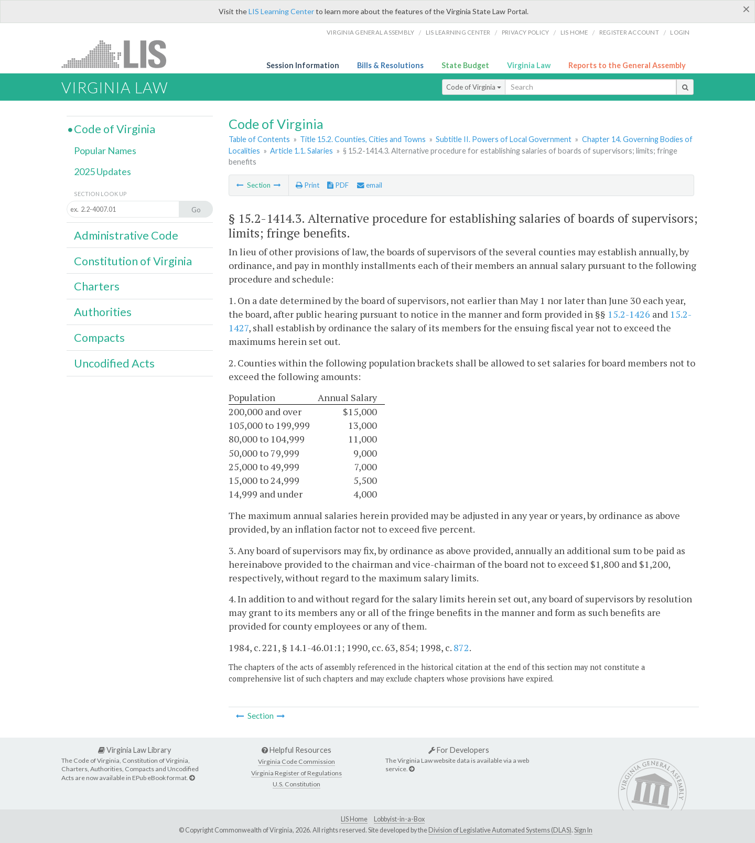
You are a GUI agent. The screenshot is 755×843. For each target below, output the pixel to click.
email (369, 185)
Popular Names (105, 150)
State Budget (465, 65)
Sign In (583, 830)
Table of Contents (259, 139)
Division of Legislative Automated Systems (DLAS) (499, 830)
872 (461, 647)
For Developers (458, 749)
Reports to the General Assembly (627, 65)
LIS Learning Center (281, 11)
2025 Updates (102, 171)
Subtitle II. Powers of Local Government (503, 139)
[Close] (746, 9)
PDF (338, 185)
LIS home (574, 32)
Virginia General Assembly (370, 32)
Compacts (99, 337)
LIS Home (354, 819)
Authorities (103, 312)
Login (679, 32)
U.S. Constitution (296, 784)
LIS (119, 53)
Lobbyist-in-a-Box (399, 819)
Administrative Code (126, 235)
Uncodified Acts (114, 363)
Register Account (629, 32)
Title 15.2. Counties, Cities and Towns (363, 139)
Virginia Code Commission (296, 761)
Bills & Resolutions (390, 65)
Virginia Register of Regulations (296, 773)
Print (307, 185)
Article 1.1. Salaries (301, 150)
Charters (97, 286)
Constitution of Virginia (133, 261)
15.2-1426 (629, 314)
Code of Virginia (473, 87)
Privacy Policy (525, 32)
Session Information (302, 65)
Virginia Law (529, 65)
